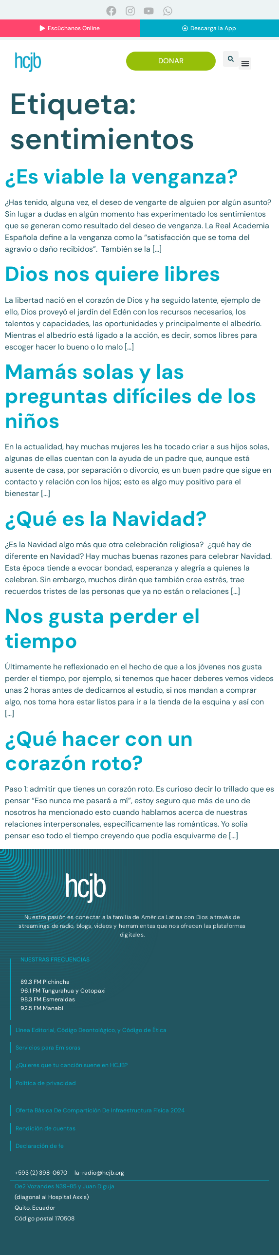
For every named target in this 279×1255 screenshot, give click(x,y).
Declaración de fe (40, 1146)
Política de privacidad (46, 1083)
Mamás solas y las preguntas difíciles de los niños (130, 396)
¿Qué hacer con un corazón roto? (99, 750)
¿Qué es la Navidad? (106, 518)
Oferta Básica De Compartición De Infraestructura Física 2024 (100, 1110)
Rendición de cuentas (45, 1128)
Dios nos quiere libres (112, 273)
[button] (231, 59)
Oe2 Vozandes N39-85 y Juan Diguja (64, 1186)
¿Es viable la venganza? (121, 176)
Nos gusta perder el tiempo (102, 628)
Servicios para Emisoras (48, 1048)
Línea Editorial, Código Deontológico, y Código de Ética (91, 1030)
